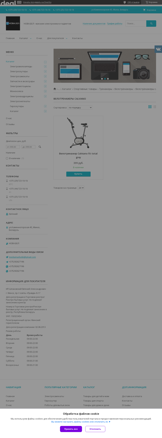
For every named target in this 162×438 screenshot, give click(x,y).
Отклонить (95, 429)
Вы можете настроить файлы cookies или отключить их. (79, 421)
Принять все (71, 429)
